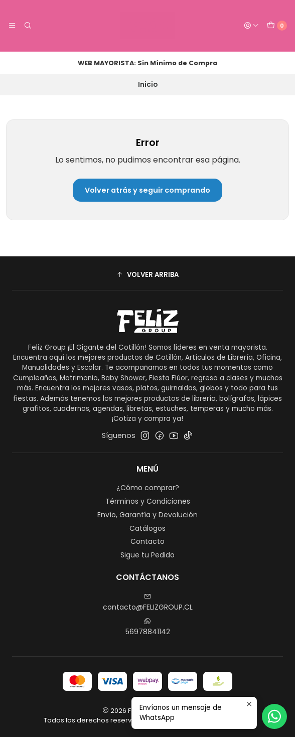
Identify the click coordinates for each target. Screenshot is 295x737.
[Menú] (12, 26)
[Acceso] (251, 26)
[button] (147, 274)
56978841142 (147, 627)
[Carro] (277, 26)
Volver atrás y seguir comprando (147, 190)
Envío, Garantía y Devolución (147, 515)
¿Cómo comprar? (147, 488)
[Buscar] (27, 26)
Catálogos (147, 528)
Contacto (147, 541)
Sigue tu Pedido (147, 555)
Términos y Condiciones (147, 501)
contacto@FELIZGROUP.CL (148, 602)
